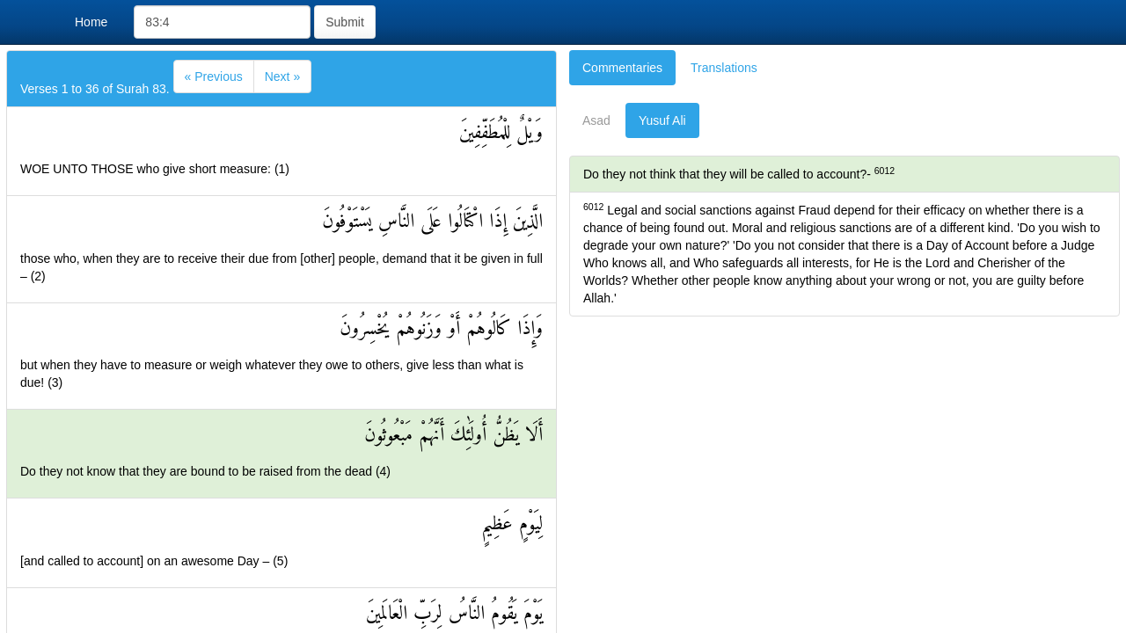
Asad (596, 120)
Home (91, 22)
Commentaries (622, 68)
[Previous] (213, 76)
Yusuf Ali (662, 120)
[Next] (282, 76)
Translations (724, 68)
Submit (344, 22)
